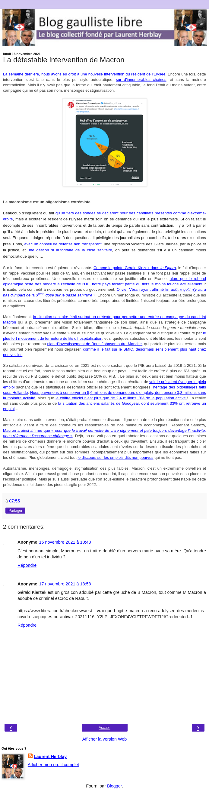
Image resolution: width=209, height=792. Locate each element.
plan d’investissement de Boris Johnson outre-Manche (94, 344)
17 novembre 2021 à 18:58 (65, 584)
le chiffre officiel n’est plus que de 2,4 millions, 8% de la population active (121, 398)
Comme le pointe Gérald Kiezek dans (134, 268)
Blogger (114, 786)
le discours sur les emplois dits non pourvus (115, 457)
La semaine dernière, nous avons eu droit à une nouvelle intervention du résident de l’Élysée (84, 74)
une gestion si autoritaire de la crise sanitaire (70, 250)
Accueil (104, 728)
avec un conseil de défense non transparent (63, 244)
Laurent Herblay (50, 756)
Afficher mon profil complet (53, 764)
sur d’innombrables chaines (141, 79)
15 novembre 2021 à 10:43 (65, 542)
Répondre (26, 565)
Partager (15, 510)
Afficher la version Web (104, 739)
